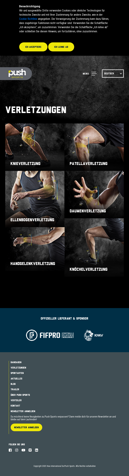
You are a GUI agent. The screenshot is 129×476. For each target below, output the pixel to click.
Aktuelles (16, 378)
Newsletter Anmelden (23, 411)
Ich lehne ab (61, 46)
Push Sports (16, 73)
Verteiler (16, 400)
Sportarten (17, 373)
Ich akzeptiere (33, 46)
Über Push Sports (20, 395)
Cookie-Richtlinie (28, 18)
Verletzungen (18, 367)
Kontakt (15, 405)
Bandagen (16, 362)
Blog (13, 384)
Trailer (15, 389)
